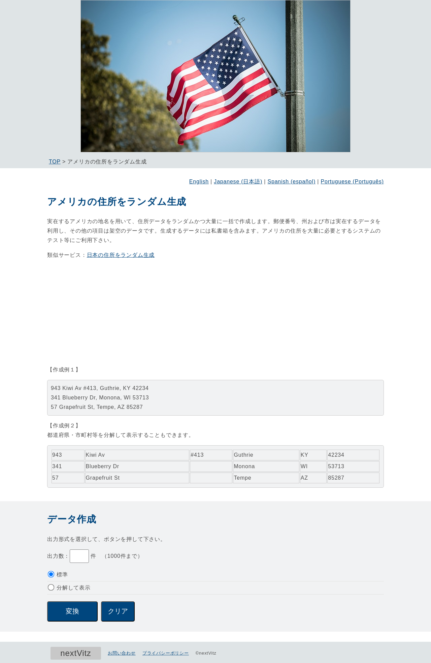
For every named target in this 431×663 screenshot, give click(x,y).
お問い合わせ (122, 653)
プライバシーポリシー (165, 653)
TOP (55, 161)
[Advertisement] (215, 312)
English (199, 181)
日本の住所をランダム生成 (121, 255)
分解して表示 (69, 588)
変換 (72, 611)
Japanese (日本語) (238, 181)
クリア (118, 611)
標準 (58, 574)
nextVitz (75, 653)
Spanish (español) (291, 181)
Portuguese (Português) (352, 181)
